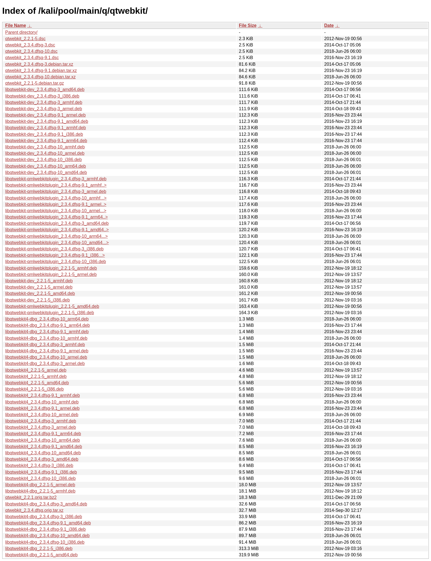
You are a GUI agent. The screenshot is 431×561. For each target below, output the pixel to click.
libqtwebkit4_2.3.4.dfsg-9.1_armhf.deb (42, 395)
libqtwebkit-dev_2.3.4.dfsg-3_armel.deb (43, 108)
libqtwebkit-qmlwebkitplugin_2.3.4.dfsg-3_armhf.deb (55, 178)
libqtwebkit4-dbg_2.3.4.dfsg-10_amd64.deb (47, 535)
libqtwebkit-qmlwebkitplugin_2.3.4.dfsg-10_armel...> (55, 210)
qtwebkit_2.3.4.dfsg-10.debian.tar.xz (40, 76)
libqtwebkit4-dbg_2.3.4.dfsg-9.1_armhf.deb (47, 331)
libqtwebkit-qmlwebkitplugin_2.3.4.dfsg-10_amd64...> (57, 242)
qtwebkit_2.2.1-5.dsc (25, 38)
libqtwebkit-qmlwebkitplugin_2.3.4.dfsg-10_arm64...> (56, 236)
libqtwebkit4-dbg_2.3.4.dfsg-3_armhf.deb (45, 344)
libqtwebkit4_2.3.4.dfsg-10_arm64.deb (42, 440)
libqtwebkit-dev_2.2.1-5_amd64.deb (40, 293)
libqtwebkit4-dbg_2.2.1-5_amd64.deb (41, 554)
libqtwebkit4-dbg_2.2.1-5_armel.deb (40, 484)
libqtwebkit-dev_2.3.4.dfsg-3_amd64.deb (44, 89)
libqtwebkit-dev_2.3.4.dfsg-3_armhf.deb (43, 102)
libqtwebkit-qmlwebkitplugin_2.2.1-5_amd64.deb (52, 306)
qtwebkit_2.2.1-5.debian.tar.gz (34, 83)
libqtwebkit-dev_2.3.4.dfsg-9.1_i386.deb (44, 134)
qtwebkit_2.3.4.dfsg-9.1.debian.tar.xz (41, 70)
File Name (15, 25)
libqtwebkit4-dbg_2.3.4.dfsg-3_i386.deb (43, 516)
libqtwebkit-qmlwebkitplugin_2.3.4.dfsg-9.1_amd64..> (57, 229)
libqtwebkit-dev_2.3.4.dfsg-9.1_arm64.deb (46, 140)
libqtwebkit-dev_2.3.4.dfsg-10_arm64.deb (45, 166)
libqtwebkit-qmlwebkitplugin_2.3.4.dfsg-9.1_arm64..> (56, 217)
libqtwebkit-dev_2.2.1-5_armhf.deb (39, 280)
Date (329, 25)
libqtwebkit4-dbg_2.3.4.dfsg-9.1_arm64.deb (47, 325)
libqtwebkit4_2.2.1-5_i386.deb (34, 389)
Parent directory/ (21, 32)
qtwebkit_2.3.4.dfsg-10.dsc (31, 51)
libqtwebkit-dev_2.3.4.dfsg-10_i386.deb (43, 159)
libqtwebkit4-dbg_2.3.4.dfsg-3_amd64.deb (46, 504)
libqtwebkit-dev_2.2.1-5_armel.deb (39, 287)
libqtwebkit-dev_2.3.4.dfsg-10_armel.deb (44, 153)
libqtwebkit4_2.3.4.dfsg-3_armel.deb (40, 427)
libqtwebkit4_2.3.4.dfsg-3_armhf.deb (40, 421)
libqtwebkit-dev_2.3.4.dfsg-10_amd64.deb (46, 172)
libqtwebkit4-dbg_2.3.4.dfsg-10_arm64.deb (47, 319)
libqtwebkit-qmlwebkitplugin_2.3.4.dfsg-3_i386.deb (54, 249)
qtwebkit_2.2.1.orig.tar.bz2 (31, 497)
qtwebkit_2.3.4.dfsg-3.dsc (30, 45)
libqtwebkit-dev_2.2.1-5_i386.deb (37, 300)
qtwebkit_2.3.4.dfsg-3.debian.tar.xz (39, 64)
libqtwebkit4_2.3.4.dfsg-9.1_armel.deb (42, 408)
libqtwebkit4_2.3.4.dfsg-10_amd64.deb (43, 453)
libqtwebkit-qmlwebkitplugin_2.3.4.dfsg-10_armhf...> (56, 198)
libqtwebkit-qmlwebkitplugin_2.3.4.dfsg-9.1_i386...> (55, 255)
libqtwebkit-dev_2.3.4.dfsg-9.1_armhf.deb (45, 127)
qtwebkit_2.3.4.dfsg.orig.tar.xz (34, 510)
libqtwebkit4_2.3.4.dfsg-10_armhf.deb (42, 402)
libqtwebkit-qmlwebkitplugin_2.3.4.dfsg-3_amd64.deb (57, 223)
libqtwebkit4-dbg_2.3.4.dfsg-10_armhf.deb (46, 338)
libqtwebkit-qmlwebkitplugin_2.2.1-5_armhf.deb (51, 268)
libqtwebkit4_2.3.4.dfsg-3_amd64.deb (41, 459)
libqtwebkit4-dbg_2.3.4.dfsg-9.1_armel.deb (46, 351)
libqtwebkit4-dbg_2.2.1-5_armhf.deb (40, 491)
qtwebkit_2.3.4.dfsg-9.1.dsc (32, 57)
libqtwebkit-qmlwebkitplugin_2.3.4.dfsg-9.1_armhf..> (56, 185)
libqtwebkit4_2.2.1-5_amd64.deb (37, 382)
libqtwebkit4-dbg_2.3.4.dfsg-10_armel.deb (46, 357)
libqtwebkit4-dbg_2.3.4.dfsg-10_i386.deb (44, 542)
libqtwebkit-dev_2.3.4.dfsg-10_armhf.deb (45, 147)
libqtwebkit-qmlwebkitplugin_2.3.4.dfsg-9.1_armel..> (55, 204)
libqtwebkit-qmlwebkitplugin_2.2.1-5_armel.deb (51, 274)
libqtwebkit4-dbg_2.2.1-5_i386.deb (39, 548)
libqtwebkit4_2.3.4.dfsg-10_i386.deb (40, 478)
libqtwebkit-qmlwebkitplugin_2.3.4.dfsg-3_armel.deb (55, 191)
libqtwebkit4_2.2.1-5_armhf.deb (36, 376)
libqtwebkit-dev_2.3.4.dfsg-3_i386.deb (42, 96)
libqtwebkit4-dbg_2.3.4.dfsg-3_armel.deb (45, 363)
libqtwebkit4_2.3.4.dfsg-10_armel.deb (41, 414)
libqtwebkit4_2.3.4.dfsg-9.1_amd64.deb (43, 446)
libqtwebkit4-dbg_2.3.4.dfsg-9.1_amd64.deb (48, 523)
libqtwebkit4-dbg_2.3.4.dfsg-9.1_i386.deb (45, 529)
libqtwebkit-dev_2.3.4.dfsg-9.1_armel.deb (45, 115)
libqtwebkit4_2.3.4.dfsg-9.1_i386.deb (41, 472)
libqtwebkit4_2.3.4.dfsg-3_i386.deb (39, 465)
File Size (247, 25)
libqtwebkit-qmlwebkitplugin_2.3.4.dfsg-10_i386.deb (55, 261)
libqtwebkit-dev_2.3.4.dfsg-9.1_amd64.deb (46, 121)
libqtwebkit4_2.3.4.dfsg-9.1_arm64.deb (43, 433)
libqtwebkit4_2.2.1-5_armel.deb (35, 370)
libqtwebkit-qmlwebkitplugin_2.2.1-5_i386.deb (49, 312)
